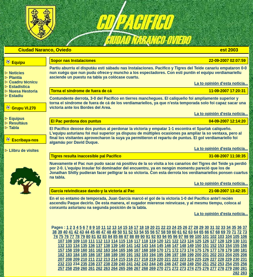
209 (76, 259)
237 (99, 264)
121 (167, 241)
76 (66, 236)
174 (190, 250)
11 (103, 227)
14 (120, 227)
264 (114, 268)
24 (174, 227)
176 (206, 250)
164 (114, 250)
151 (206, 245)
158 (68, 250)
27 (190, 227)
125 (198, 241)
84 (110, 236)
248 (183, 264)
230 (236, 259)
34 (228, 227)
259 (76, 268)
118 (145, 241)
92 (153, 236)
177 (213, 250)
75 (61, 236)
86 (121, 236)
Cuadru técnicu (23, 82)
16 (131, 227)
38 (54, 232)
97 (180, 236)
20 (152, 227)
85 (115, 236)
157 (61, 250)
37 (245, 227)
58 (163, 232)
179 (228, 250)
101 (206, 236)
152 (213, 245)
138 (107, 245)
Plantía (15, 77)
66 (206, 232)
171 (167, 250)
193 (145, 255)
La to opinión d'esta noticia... (221, 83)
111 (91, 241)
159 (76, 250)
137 (99, 245)
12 (109, 227)
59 (168, 232)
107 (61, 241)
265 (122, 268)
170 (160, 250)
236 (91, 264)
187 (99, 255)
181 (244, 250)
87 (126, 236)
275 (198, 268)
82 (99, 236)
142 (137, 245)
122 (175, 241)
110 (84, 241)
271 (167, 268)
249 (190, 264)
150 (198, 245)
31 (212, 227)
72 (239, 232)
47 (103, 232)
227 (213, 259)
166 (129, 250)
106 (244, 236)
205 (236, 255)
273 (183, 268)
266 (129, 268)
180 (236, 250)
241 (129, 264)
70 (228, 232)
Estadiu (16, 96)
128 (221, 241)
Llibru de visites (24, 150)
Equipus (16, 118)
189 (114, 255)
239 (114, 264)
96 (175, 236)
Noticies (16, 73)
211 (91, 259)
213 (107, 259)
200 (198, 255)
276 (206, 268)
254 (228, 264)
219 (152, 259)
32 (218, 227)
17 (136, 227)
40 (65, 232)
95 (170, 236)
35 (234, 227)
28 (196, 227)
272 (175, 268)
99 (192, 236)
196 (167, 255)
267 (137, 268)
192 (137, 255)
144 (152, 245)
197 (175, 255)
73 (245, 232)
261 (91, 268)
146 (167, 245)
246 (167, 264)
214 (114, 259)
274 (190, 268)
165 (122, 250)
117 (137, 241)
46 (98, 232)
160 (84, 250)
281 (244, 268)
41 (71, 232)
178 (221, 250)
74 (55, 236)
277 (213, 268)
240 (122, 264)
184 (76, 255)
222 (175, 259)
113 (107, 241)
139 (114, 245)
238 (107, 264)
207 (61, 259)
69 (223, 232)
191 (129, 255)
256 (244, 264)
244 (152, 264)
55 (147, 232)
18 (141, 227)
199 (190, 255)
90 (142, 236)
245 (160, 264)
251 (206, 264)
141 (129, 245)
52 (131, 232)
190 (122, 255)
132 (61, 245)
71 (234, 232)
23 (168, 227)
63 (190, 232)
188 (107, 255)
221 (167, 259)
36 (239, 227)
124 (190, 241)
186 (91, 255)
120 (160, 241)
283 (244, 273)
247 (175, 264)
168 (145, 250)
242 (137, 264)
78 (77, 236)
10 (98, 227)
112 (99, 241)
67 (212, 232)
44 (87, 232)
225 (198, 259)
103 (221, 236)
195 (160, 255)
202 (213, 255)
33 (223, 227)
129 (228, 241)
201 (206, 255)
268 (145, 268)
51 (125, 232)
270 (160, 268)
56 (152, 232)
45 (93, 232)
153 (221, 245)
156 (244, 245)
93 (159, 236)
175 (198, 250)
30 (206, 227)
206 (244, 255)
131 (244, 241)
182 (61, 255)
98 (186, 236)
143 (145, 245)
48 (109, 232)
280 (236, 268)
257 (61, 268)
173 (183, 250)
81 (93, 236)
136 (91, 245)
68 (218, 232)
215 (122, 259)
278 (221, 268)
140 (122, 245)
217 (137, 259)
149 (190, 245)
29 (201, 227)
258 (68, 268)
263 (107, 268)
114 (114, 241)
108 (68, 241)
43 (81, 232)
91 (148, 236)
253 (221, 264)
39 (60, 232)
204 (228, 255)
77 (72, 236)
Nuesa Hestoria (23, 91)
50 (120, 232)
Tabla (14, 127)
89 (137, 236)
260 (84, 268)
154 (228, 245)
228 (221, 259)
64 (196, 232)
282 (236, 273)
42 (76, 232)
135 (84, 245)
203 (221, 255)
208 (68, 259)
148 (183, 245)
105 (236, 236)
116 (129, 241)
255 (236, 264)
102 (213, 236)
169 (152, 250)
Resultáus (18, 123)
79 (83, 236)
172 (175, 250)
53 (136, 232)
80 (88, 236)
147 (175, 245)
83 (104, 236)
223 (183, 259)
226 (206, 259)
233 (68, 264)
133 (68, 245)
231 (244, 259)
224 (190, 259)
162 (99, 250)
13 (114, 227)
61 (179, 232)
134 (76, 245)
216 (129, 259)
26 (185, 227)
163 (107, 250)
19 (147, 227)
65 (201, 232)
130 (236, 241)
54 (141, 232)
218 (145, 259)
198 (183, 255)
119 (152, 241)
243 (145, 264)
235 (84, 264)
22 (163, 227)
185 (84, 255)
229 (228, 259)
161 (91, 250)
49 (114, 232)
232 (61, 264)
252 (213, 264)
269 (152, 268)
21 (158, 227)
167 (137, 250)
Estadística (19, 86)
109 (76, 241)
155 (236, 245)
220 (160, 259)
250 (198, 264)
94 (164, 236)
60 (174, 232)
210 (84, 259)
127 (213, 241)
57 (158, 232)
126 (206, 241)
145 (160, 245)
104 (228, 236)
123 (183, 241)
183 (68, 255)
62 (185, 232)
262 (99, 268)
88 (132, 236)
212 (99, 259)
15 (125, 227)
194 (152, 255)
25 (179, 227)
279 (228, 268)
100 (198, 236)
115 (122, 241)
